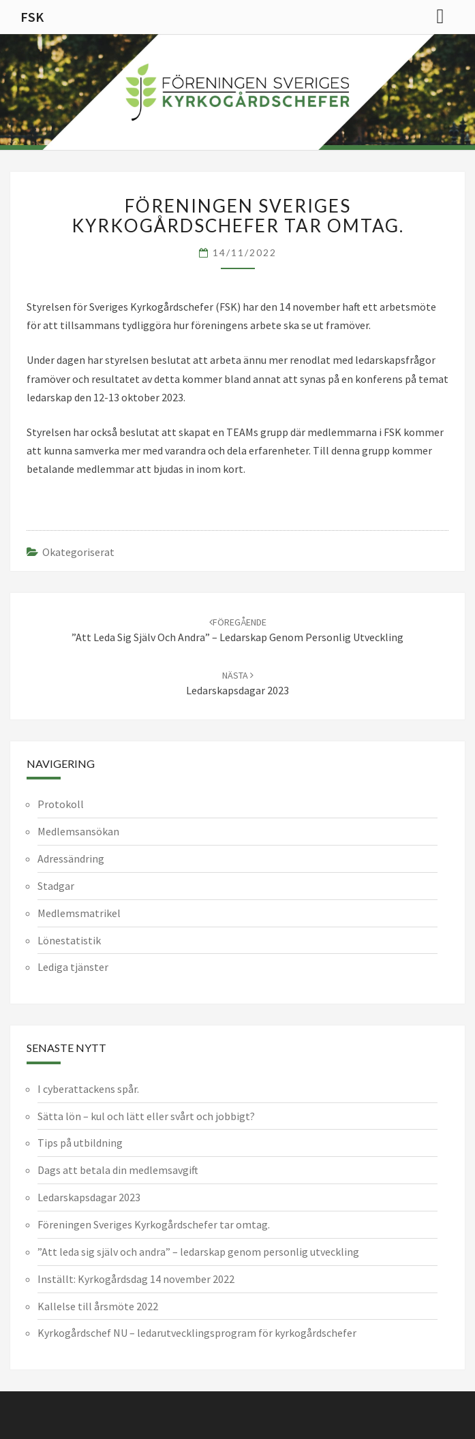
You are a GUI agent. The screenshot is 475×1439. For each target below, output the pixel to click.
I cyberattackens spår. (88, 1089)
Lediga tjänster (72, 967)
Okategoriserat (78, 552)
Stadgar (55, 886)
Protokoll (60, 804)
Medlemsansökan (78, 831)
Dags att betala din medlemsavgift (117, 1170)
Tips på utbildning (80, 1142)
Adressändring (70, 858)
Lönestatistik (69, 940)
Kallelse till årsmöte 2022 (97, 1306)
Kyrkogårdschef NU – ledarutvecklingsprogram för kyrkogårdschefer (196, 1333)
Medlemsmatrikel (79, 913)
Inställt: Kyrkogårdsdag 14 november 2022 (135, 1279)
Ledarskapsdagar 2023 (88, 1197)
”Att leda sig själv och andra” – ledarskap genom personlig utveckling (198, 1251)
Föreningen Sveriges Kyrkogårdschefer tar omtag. (153, 1224)
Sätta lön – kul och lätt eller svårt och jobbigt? (146, 1116)
